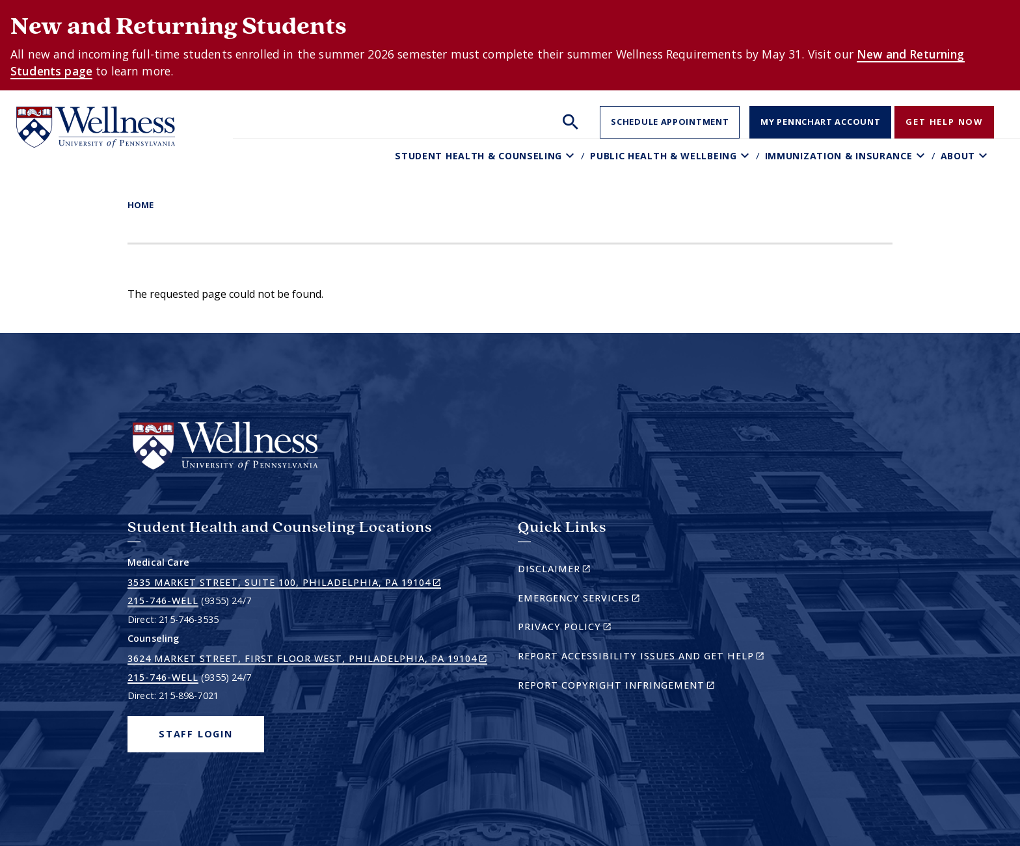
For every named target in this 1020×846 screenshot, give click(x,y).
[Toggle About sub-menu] (984, 155)
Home (141, 205)
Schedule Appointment (670, 121)
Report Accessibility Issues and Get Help (646, 658)
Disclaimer (577, 571)
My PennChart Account (820, 121)
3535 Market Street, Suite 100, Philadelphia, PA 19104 (284, 582)
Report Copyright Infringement (639, 687)
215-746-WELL (163, 600)
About (958, 156)
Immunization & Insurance (839, 156)
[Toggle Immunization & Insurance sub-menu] (922, 155)
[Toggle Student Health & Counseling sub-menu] (571, 155)
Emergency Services (601, 600)
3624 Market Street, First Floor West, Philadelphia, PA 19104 (307, 658)
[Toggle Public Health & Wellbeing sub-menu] (746, 155)
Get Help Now (944, 121)
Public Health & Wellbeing (663, 156)
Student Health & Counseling (478, 156)
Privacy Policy (587, 628)
